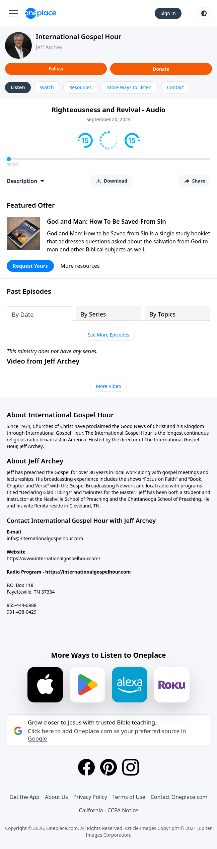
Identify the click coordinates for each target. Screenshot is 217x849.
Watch (47, 87)
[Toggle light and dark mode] (204, 13)
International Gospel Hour (78, 36)
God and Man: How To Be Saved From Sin (106, 221)
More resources (80, 265)
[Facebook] (86, 767)
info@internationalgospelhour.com (45, 538)
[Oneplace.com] (40, 13)
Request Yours (30, 265)
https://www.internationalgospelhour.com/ (53, 558)
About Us (56, 797)
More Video (108, 386)
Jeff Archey (49, 47)
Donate (161, 69)
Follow (56, 68)
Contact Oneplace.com (179, 797)
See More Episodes (108, 335)
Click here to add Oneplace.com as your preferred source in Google (107, 734)
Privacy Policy (90, 797)
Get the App (25, 797)
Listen (18, 87)
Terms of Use (129, 797)
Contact (175, 87)
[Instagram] (130, 767)
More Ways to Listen (129, 87)
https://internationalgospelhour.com (88, 572)
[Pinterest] (108, 767)
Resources (80, 87)
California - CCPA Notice (108, 810)
